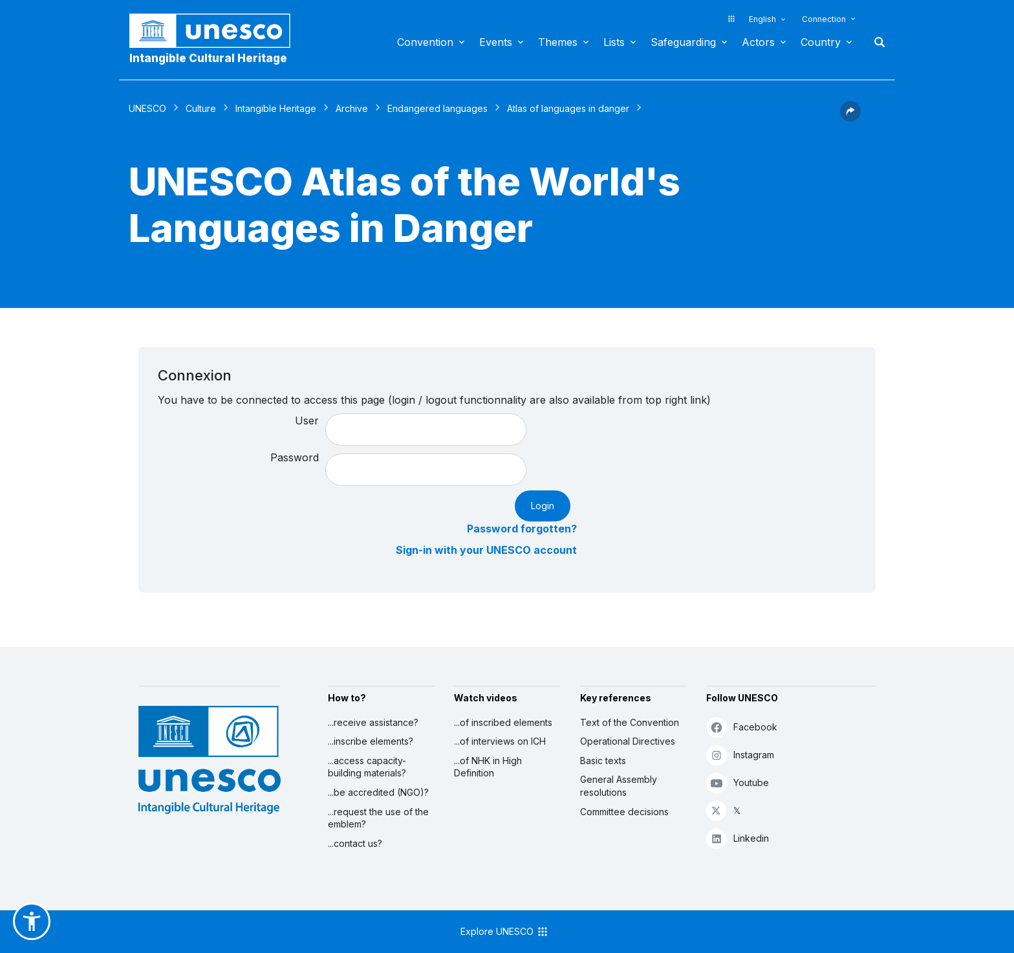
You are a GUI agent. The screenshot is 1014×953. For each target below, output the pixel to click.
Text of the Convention (629, 722)
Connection (824, 19)
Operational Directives (627, 741)
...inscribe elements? (370, 741)
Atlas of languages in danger (568, 108)
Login (542, 505)
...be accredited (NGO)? (378, 792)
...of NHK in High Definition (488, 767)
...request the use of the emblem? (378, 818)
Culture (201, 108)
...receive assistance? (373, 722)
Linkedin (737, 838)
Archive (352, 108)
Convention (425, 42)
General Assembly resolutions (618, 786)
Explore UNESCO (504, 931)
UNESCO (147, 108)
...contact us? (355, 843)
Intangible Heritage (275, 108)
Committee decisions (624, 811)
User (307, 420)
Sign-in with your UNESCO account (486, 549)
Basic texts (603, 760)
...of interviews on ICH (500, 741)
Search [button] (876, 42)
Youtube (737, 782)
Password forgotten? (522, 528)
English (762, 19)
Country (821, 42)
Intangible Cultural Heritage (208, 58)
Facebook (741, 727)
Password (294, 457)
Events (495, 42)
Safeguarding (683, 42)
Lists (614, 42)
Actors (758, 42)
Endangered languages (437, 108)
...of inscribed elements (503, 722)
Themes (557, 42)
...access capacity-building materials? (367, 767)
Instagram (740, 755)
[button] (850, 117)
